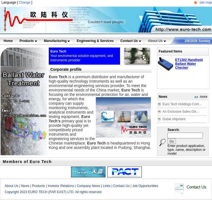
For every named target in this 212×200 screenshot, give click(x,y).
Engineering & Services (95, 41)
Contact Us (130, 41)
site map (206, 2)
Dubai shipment (173, 119)
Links (106, 186)
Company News (88, 186)
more (203, 97)
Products (28, 41)
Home (8, 41)
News (25, 186)
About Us (157, 41)
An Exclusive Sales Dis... (180, 112)
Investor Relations (61, 186)
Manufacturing (57, 41)
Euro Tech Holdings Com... (182, 104)
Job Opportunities (145, 186)
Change (24, 2)
